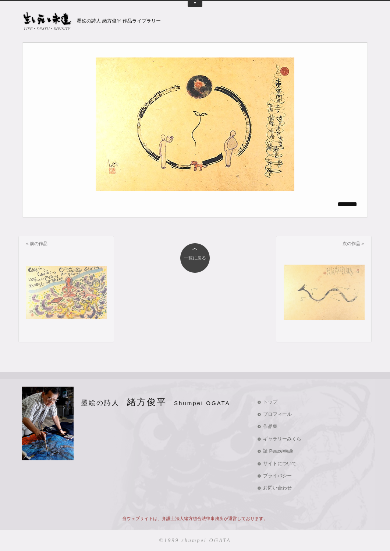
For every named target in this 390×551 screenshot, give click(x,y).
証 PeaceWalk (278, 451)
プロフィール (277, 414)
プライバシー (277, 475)
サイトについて (280, 463)
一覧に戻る (195, 258)
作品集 (270, 426)
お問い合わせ (277, 488)
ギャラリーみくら (282, 439)
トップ (270, 402)
